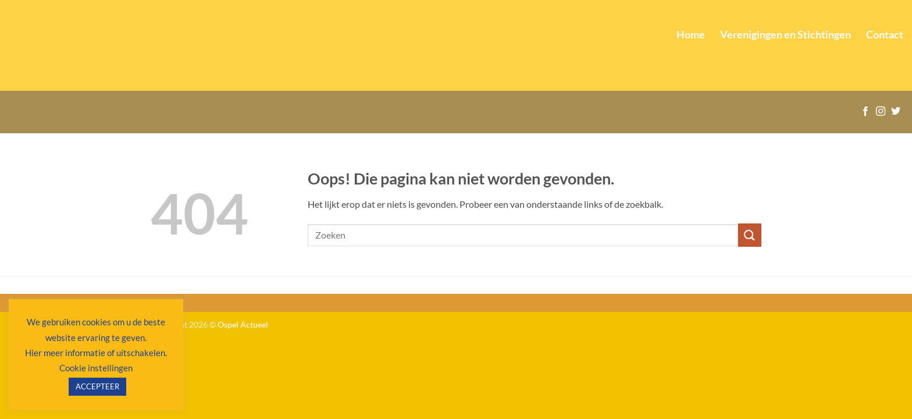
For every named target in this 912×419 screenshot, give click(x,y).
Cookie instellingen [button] (96, 368)
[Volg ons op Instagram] (880, 111)
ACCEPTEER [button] (97, 386)
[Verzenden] (749, 234)
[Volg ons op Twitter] (895, 111)
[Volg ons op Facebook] (865, 111)
